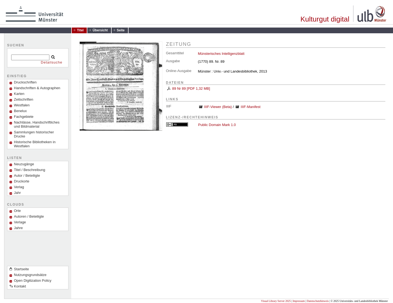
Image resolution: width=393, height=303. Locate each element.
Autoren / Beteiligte (29, 216)
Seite (121, 30)
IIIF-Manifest (250, 107)
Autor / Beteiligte (27, 175)
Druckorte (21, 181)
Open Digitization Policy (32, 280)
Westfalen (22, 105)
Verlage (20, 222)
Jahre (18, 228)
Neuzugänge (24, 164)
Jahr (17, 193)
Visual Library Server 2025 (276, 300)
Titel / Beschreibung (29, 170)
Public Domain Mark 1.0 (217, 125)
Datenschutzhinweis (318, 300)
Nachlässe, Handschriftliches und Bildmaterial (36, 124)
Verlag (19, 187)
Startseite (21, 269)
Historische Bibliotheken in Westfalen (34, 144)
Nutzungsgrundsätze (30, 275)
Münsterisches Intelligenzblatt (221, 54)
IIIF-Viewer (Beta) (218, 107)
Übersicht (100, 30)
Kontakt (20, 286)
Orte (17, 211)
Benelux (20, 111)
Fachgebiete (24, 117)
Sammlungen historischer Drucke (34, 134)
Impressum (299, 300)
